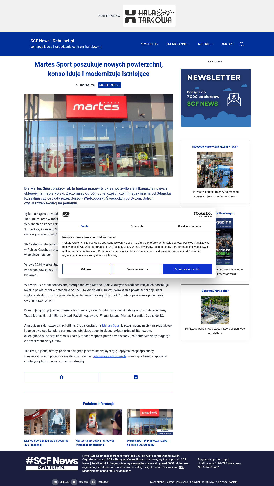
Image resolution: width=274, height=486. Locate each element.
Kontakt (228, 41)
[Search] (242, 42)
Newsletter (149, 41)
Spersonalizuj (137, 269)
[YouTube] (79, 480)
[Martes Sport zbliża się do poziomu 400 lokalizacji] (47, 420)
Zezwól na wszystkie (187, 269)
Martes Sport (109, 83)
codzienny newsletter (130, 461)
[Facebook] (61, 375)
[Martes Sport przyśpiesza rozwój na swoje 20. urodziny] (150, 420)
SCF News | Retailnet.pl (52, 38)
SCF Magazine (179, 42)
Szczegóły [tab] (137, 225)
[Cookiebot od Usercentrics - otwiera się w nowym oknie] (196, 214)
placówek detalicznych (109, 354)
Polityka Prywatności (177, 480)
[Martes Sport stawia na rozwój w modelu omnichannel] (99, 420)
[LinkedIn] (136, 375)
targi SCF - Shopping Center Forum (122, 457)
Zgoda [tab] (85, 225)
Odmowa (86, 269)
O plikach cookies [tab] (189, 225)
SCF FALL (206, 42)
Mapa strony (156, 480)
